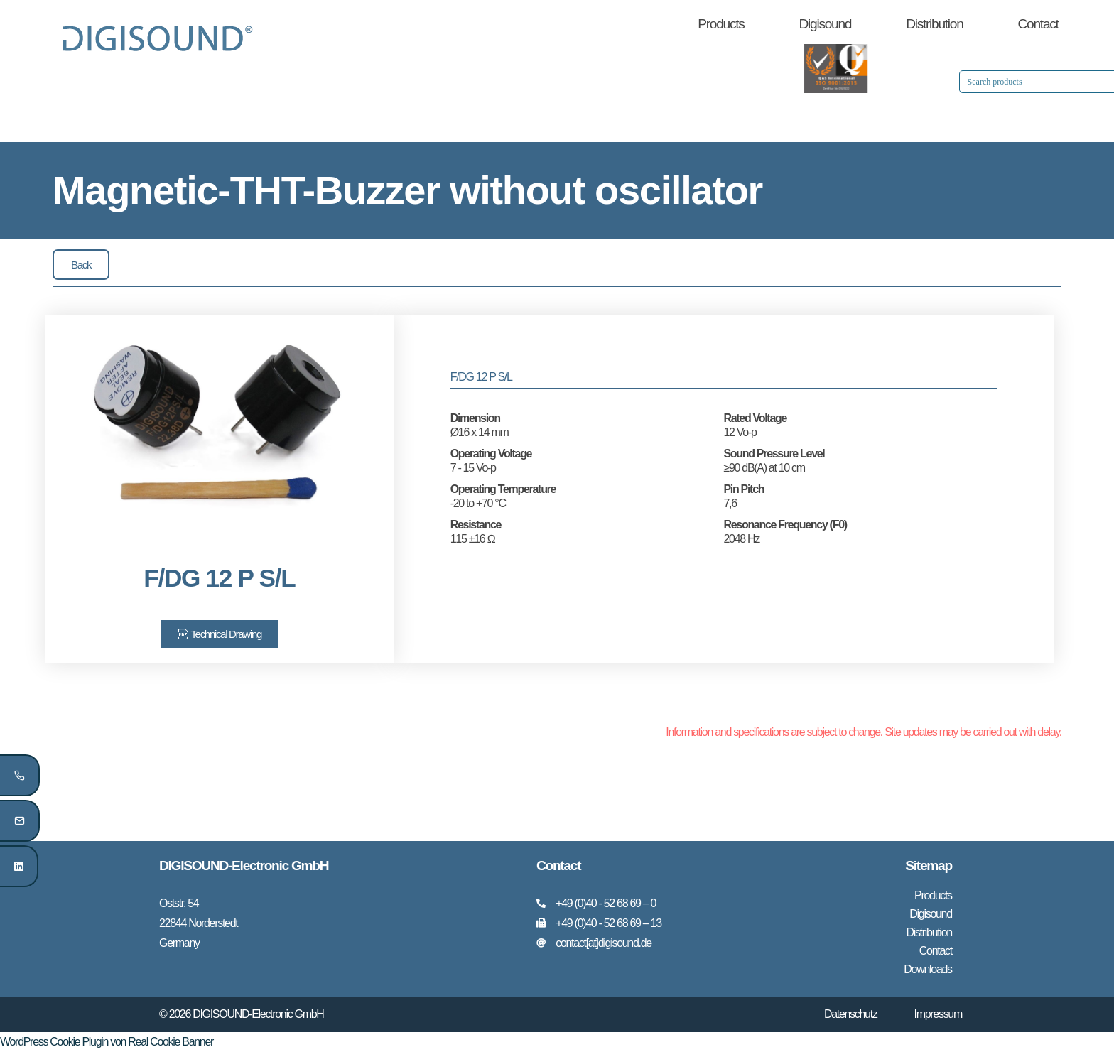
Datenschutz (850, 1014)
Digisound (825, 23)
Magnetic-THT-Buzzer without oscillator (407, 190)
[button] (81, 264)
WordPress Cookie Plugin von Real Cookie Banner (106, 1042)
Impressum (938, 1014)
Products (721, 23)
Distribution (934, 23)
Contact (1038, 23)
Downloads (927, 969)
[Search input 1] (913, 81)
